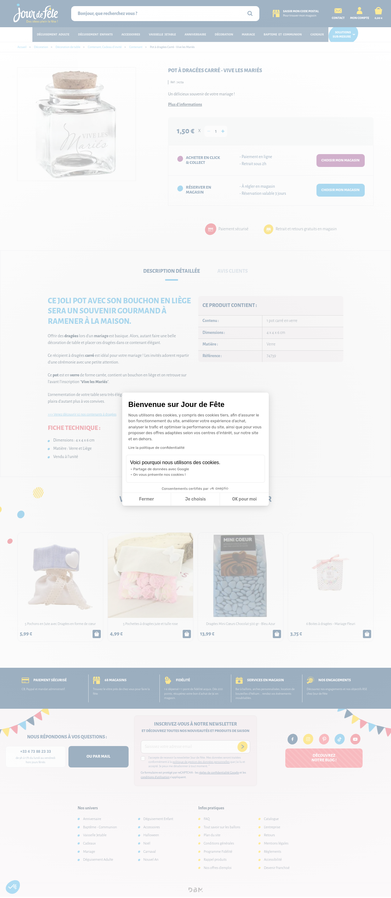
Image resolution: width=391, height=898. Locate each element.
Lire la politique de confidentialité (156, 447)
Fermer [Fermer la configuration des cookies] (146, 499)
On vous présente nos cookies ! (159, 474)
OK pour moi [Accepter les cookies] (244, 499)
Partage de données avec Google (161, 469)
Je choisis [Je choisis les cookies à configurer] (195, 499)
